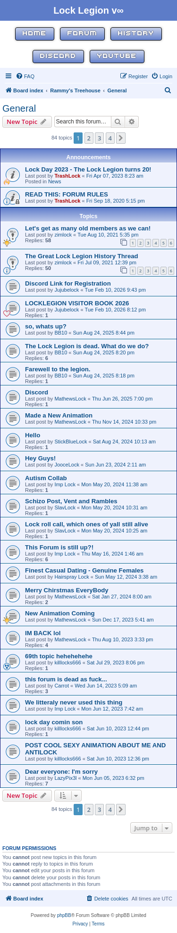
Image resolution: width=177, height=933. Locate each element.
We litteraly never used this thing (73, 702)
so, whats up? (46, 326)
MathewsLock (70, 398)
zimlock (63, 234)
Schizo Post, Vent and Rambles (71, 501)
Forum (82, 33)
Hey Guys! (40, 458)
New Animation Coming (60, 613)
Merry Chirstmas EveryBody (67, 590)
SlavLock (65, 507)
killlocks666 (67, 662)
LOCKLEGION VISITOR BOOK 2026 (77, 303)
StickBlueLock (70, 441)
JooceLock (66, 464)
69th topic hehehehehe (59, 656)
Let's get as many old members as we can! (88, 228)
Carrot (61, 685)
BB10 (60, 333)
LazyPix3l (65, 778)
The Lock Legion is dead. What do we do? (87, 346)
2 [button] (89, 138)
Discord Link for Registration (68, 283)
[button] (121, 138)
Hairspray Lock (71, 577)
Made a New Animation (59, 415)
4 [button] (110, 138)
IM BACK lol (42, 633)
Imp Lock (65, 484)
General (19, 108)
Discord (58, 56)
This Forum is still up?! (59, 547)
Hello (32, 435)
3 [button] (99, 138)
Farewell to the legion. (58, 369)
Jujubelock (66, 290)
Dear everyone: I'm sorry (61, 771)
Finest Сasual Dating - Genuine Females (84, 570)
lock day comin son (54, 722)
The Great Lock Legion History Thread (81, 256)
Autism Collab (46, 478)
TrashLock (67, 176)
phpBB (64, 915)
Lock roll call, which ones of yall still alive (86, 524)
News (54, 181)
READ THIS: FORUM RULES (66, 194)
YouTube (117, 56)
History (136, 33)
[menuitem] (25, 76)
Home (35, 33)
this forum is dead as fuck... (66, 679)
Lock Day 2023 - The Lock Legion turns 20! (88, 169)
